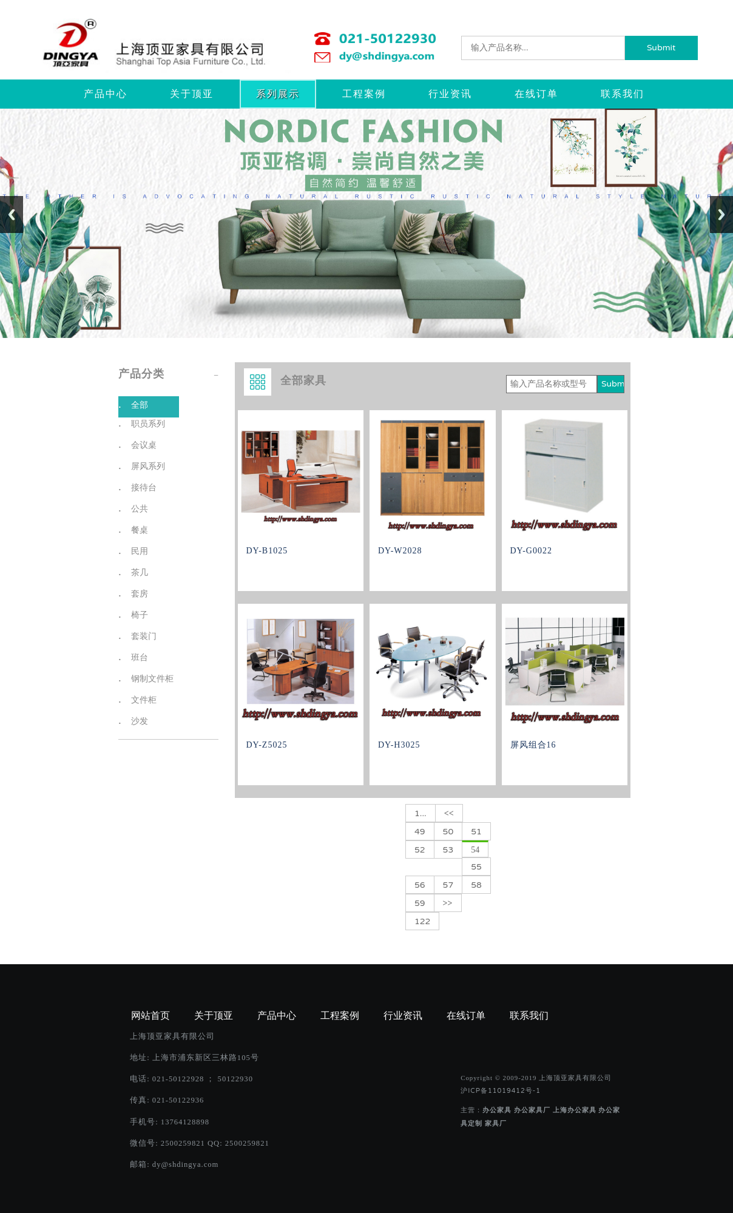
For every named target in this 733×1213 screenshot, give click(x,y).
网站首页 (150, 1016)
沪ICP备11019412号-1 (501, 1091)
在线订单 (536, 94)
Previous (11, 214)
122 (422, 921)
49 (419, 831)
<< (449, 813)
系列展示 (278, 94)
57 (448, 885)
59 (419, 903)
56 (419, 885)
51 (476, 831)
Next (721, 214)
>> (448, 903)
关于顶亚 (192, 94)
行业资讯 (450, 94)
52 (419, 850)
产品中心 (105, 94)
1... (420, 813)
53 (448, 850)
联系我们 (622, 94)
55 (476, 867)
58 (476, 885)
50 (448, 831)
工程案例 (364, 94)
